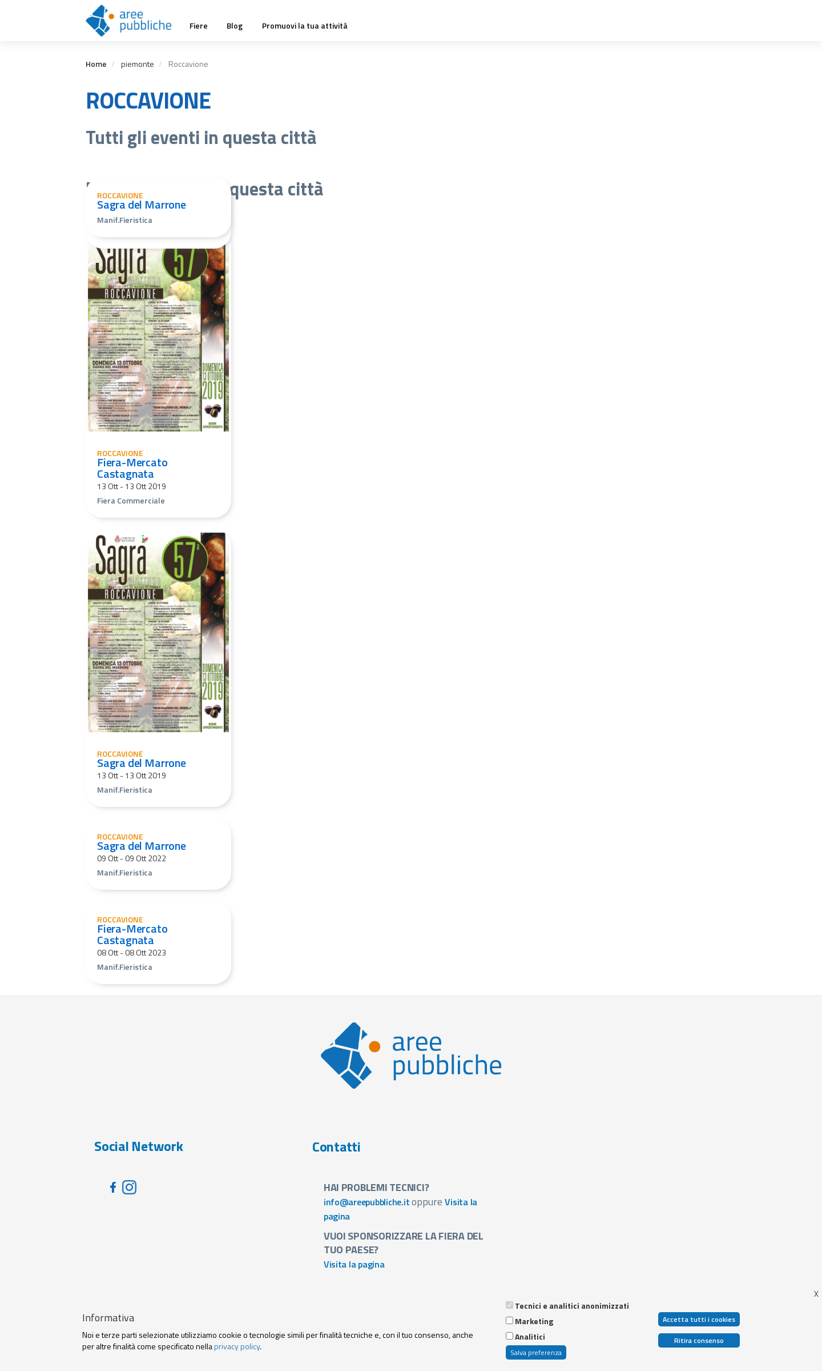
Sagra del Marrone (141, 204)
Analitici (530, 1336)
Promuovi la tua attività (305, 25)
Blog (235, 25)
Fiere (199, 25)
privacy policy (237, 1346)
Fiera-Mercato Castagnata (132, 467)
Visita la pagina (354, 1264)
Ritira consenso (699, 1340)
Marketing (534, 1321)
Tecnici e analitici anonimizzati (572, 1306)
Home (96, 64)
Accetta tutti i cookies (699, 1319)
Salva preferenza (536, 1352)
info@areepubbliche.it (367, 1202)
